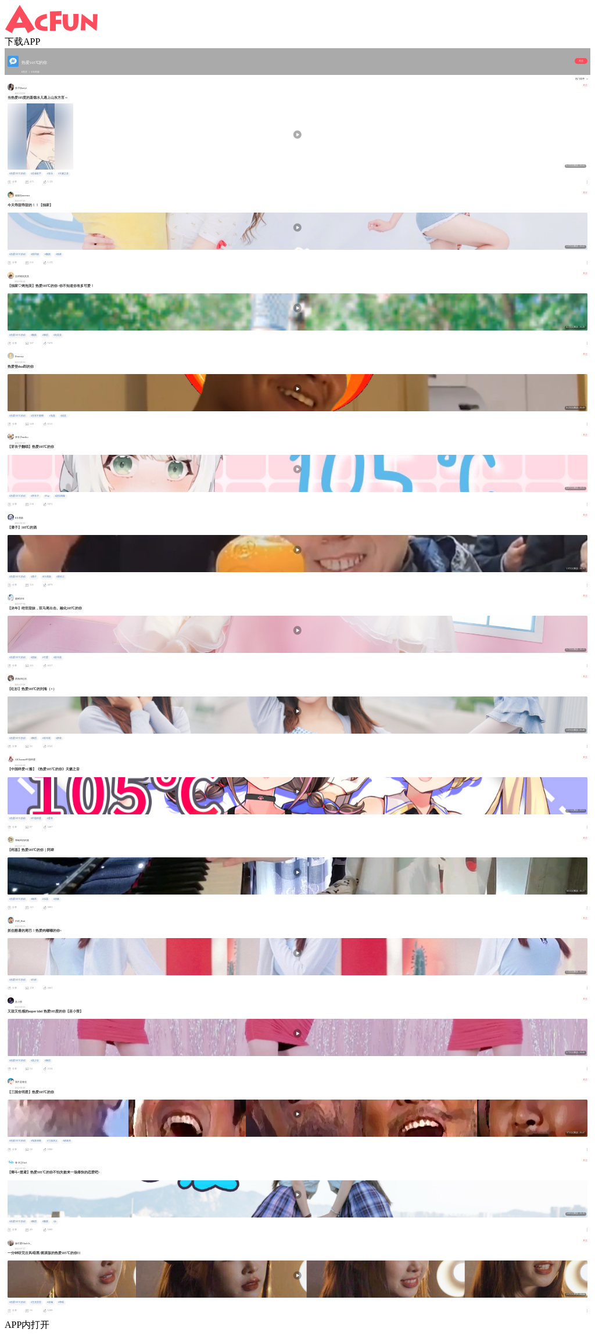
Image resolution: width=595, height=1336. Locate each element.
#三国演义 (52, 1141)
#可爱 (45, 657)
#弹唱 (61, 1302)
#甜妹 (34, 657)
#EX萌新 (46, 577)
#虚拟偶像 (60, 496)
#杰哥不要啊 (37, 416)
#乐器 (45, 899)
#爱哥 (50, 818)
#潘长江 (60, 577)
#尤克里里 (36, 1302)
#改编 (50, 1302)
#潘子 (34, 577)
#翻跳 (48, 254)
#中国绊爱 (36, 818)
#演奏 (56, 899)
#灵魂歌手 (36, 174)
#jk (54, 1221)
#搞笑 (63, 416)
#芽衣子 (35, 496)
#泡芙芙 (57, 335)
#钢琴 (34, 899)
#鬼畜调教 (36, 1141)
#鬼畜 (52, 416)
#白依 (34, 980)
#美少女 (35, 1061)
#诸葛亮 (67, 1141)
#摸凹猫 (35, 254)
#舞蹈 (45, 335)
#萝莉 (59, 738)
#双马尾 (57, 657)
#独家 (59, 254)
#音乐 (50, 174)
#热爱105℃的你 (17, 174)
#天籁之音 (63, 174)
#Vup (47, 496)
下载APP (22, 41)
